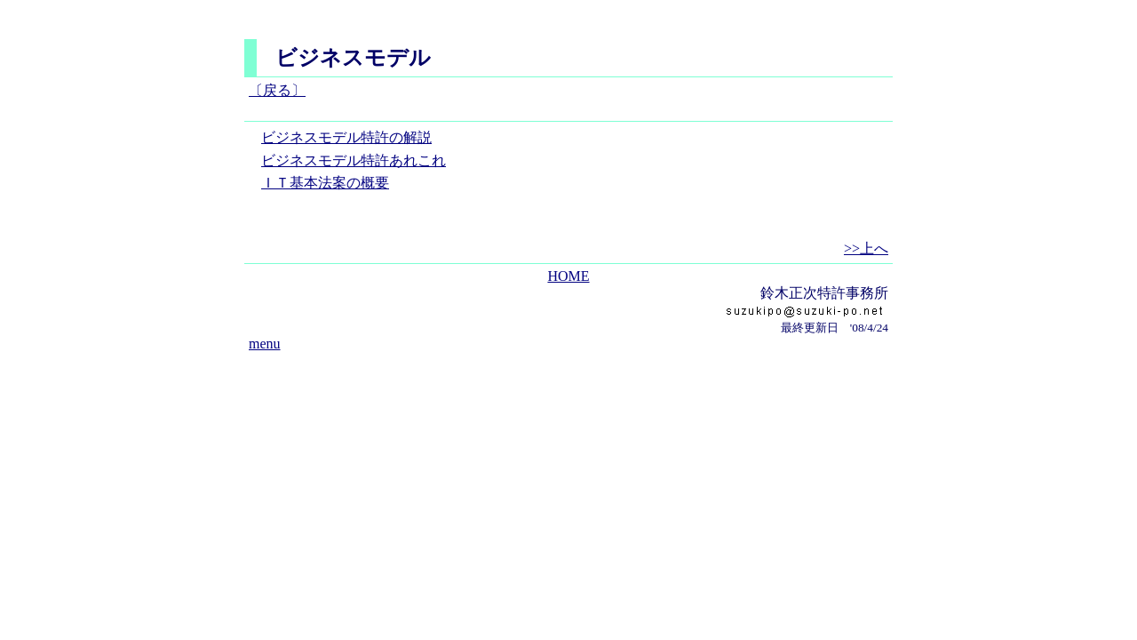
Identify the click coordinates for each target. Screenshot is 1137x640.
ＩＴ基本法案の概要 (325, 182)
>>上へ (866, 248)
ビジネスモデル (353, 57)
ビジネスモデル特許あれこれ (353, 160)
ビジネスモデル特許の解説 (346, 137)
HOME (568, 276)
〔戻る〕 (277, 90)
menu (265, 343)
